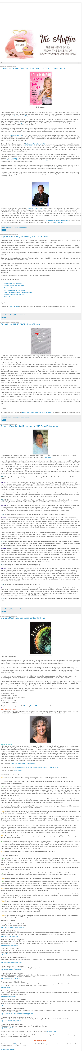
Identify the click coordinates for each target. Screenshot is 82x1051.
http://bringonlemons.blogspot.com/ (11, 962)
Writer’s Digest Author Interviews (14, 285)
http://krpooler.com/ (6, 987)
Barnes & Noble (35, 706)
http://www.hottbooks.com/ (9, 996)
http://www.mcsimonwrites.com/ (10, 978)
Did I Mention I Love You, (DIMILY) (35, 144)
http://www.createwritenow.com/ (10, 1005)
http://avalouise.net (6, 954)
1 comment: (22, 314)
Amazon (26, 706)
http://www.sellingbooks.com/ (9, 945)
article (11, 160)
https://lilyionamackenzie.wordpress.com (23, 763)
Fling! (15, 1044)
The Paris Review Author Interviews (14, 290)
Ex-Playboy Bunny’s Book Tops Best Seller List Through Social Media (33, 68)
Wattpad (51, 167)
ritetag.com (21, 123)
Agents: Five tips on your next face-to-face (20, 324)
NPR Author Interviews (11, 297)
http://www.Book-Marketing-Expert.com (57, 220)
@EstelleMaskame (26, 146)
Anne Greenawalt (14, 306)
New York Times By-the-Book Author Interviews (18, 292)
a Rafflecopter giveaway (8, 1049)
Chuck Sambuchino (16, 135)
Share (3, 230)
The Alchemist (13, 158)
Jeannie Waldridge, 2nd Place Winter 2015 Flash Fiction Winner (30, 426)
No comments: (23, 227)
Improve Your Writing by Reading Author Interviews (24, 236)
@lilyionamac (18, 771)
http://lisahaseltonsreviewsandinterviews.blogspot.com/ (17, 1013)
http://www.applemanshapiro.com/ (11, 1021)
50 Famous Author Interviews (13, 283)
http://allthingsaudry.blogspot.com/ (11, 969)
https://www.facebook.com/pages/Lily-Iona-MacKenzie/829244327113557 (36, 767)
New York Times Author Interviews (14, 294)
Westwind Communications (35, 208)
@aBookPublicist (59, 222)
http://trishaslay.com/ (7, 1028)
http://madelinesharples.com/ (9, 936)
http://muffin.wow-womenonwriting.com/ (12, 927)
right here (48, 457)
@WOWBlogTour (52, 1031)
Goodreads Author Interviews (13, 288)
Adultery (44, 160)
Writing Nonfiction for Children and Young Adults (36, 412)
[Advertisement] (40, 15)
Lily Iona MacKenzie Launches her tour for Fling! (23, 618)
